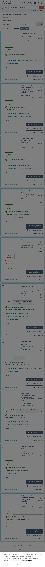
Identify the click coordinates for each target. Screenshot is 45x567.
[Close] (42, 563)
